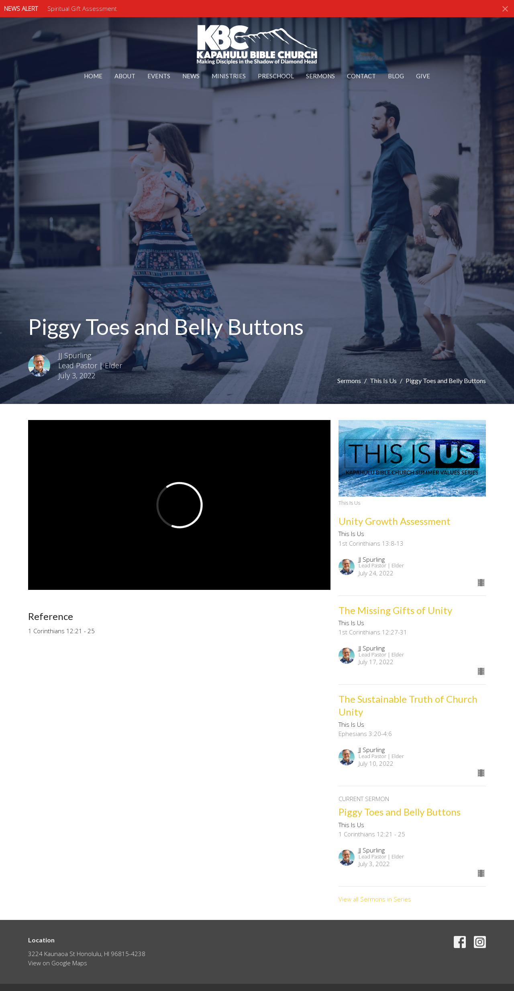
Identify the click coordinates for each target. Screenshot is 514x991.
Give (423, 76)
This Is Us (383, 380)
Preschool (276, 76)
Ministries (229, 76)
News (191, 76)
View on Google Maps (57, 963)
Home (93, 76)
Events (158, 76)
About (124, 76)
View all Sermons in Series (375, 899)
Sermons (320, 76)
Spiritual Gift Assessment (82, 8)
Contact (361, 76)
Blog (396, 76)
